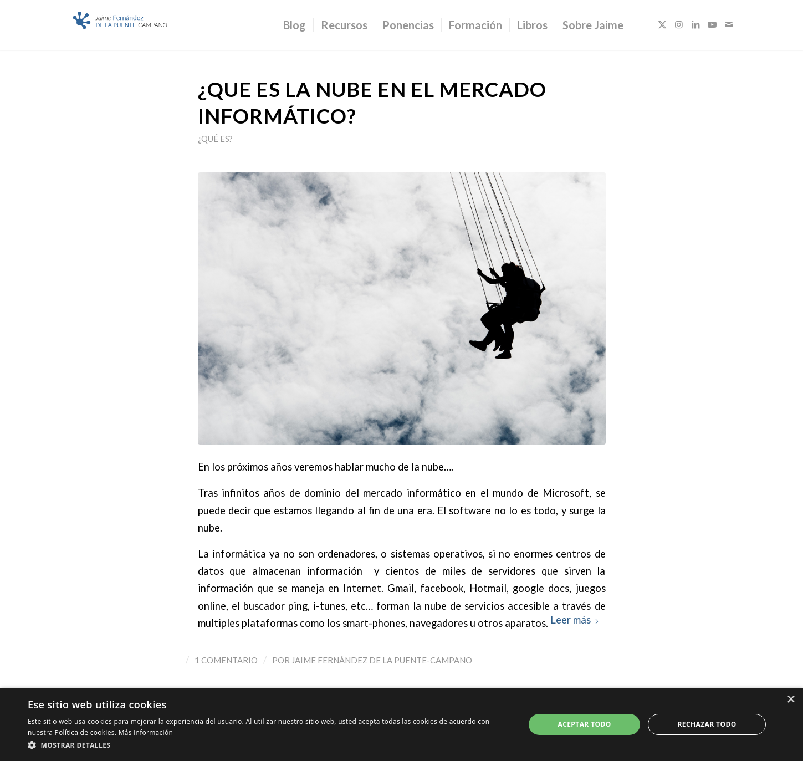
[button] (269, 745)
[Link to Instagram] (679, 24)
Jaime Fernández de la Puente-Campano (381, 660)
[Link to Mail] (728, 24)
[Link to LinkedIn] (695, 24)
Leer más (575, 620)
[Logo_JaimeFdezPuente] (121, 25)
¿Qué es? (215, 139)
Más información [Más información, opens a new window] (146, 732)
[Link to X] (662, 24)
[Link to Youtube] (712, 24)
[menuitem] (294, 25)
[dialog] (401, 724)
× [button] (790, 700)
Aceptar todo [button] (584, 724)
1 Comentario (226, 660)
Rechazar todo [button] (706, 724)
